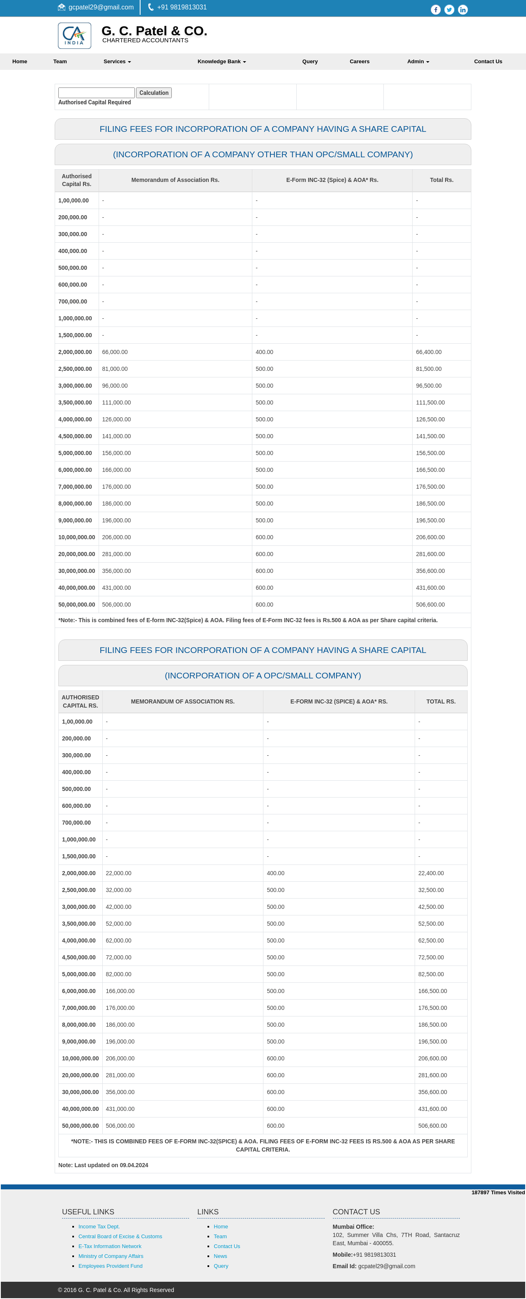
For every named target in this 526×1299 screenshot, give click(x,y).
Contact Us (227, 1247)
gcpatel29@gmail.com (101, 7)
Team (60, 61)
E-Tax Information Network (109, 1247)
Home (221, 1227)
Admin (418, 61)
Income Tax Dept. (99, 1227)
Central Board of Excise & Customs (120, 1237)
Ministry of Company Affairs (110, 1257)
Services (117, 61)
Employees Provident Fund (110, 1267)
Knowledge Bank (222, 61)
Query (310, 61)
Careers (359, 61)
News (220, 1257)
